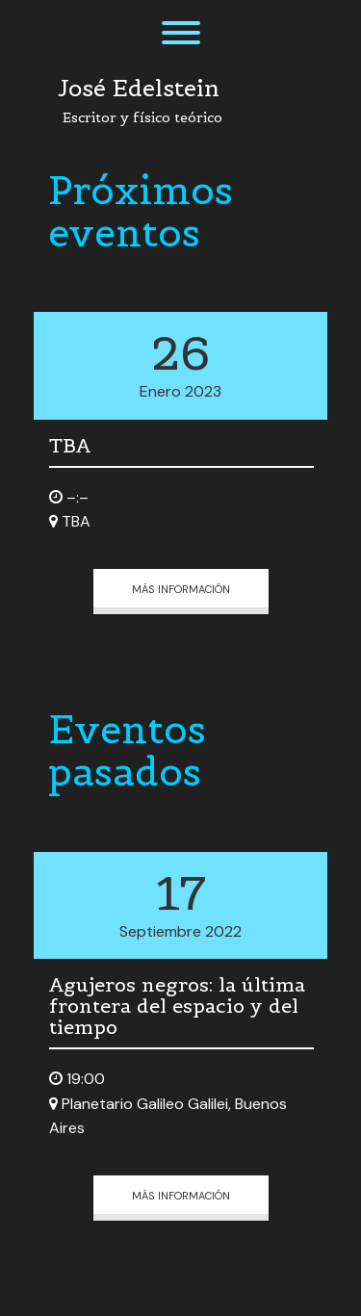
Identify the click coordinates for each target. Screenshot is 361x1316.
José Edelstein (138, 88)
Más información (181, 588)
